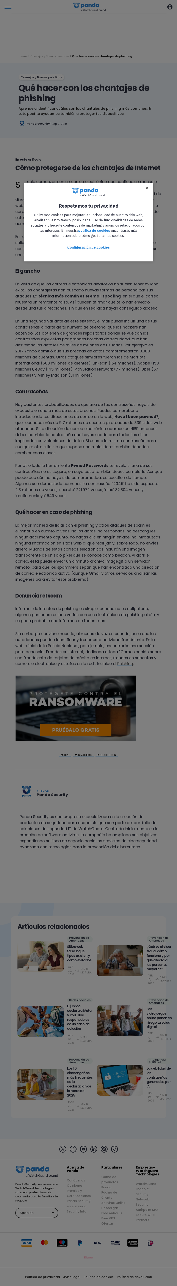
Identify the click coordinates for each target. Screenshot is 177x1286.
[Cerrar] (147, 187)
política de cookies (94, 230)
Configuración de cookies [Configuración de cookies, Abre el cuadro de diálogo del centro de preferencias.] (88, 247)
